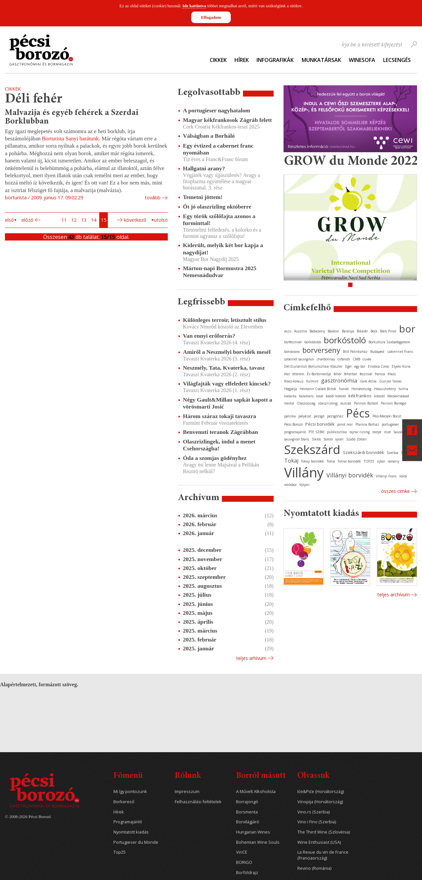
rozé (387, 432)
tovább (153, 197)
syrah (339, 439)
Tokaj (291, 460)
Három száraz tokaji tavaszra (219, 416)
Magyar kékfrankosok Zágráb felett (227, 120)
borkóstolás (312, 342)
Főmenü (128, 776)
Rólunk (188, 776)
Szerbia (392, 452)
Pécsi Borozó (293, 424)
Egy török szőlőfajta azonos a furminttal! (219, 219)
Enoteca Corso (378, 366)
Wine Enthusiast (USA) (319, 842)
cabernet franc (400, 351)
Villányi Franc (386, 476)
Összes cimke (395, 491)
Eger (348, 366)
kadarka (290, 396)
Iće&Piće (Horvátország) (320, 791)
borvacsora (292, 351)
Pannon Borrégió (393, 403)
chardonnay (326, 359)
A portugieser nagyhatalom (216, 110)
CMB (356, 359)
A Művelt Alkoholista (256, 791)
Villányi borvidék (349, 475)
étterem (298, 374)
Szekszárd (312, 449)
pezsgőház (335, 416)
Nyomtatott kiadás (131, 832)
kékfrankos (360, 396)
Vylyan (304, 484)
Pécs (358, 413)
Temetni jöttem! (203, 197)
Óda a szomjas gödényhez (215, 458)
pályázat (304, 416)
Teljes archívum (393, 594)
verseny (393, 461)
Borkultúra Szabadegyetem (389, 342)
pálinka (290, 416)
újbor (381, 461)
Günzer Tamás (390, 381)
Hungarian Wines (253, 832)
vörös (403, 476)
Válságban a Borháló (209, 135)
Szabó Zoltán (356, 439)
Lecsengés (397, 60)
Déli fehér (33, 99)
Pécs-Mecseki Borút (387, 416)
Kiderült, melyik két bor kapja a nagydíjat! (223, 248)
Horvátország (361, 388)
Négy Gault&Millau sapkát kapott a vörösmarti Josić (227, 403)
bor (407, 328)
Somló (328, 439)
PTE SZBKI (316, 432)
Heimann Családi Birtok (318, 388)
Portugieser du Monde (135, 842)
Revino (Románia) (314, 868)
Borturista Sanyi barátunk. (71, 138)
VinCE (241, 852)
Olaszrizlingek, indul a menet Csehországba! (219, 445)
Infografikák (275, 60)
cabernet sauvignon (299, 359)
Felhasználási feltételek (198, 802)
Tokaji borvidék (312, 461)
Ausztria (300, 331)
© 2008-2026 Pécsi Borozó (28, 816)
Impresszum (187, 791)
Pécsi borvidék (320, 424)
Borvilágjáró (247, 822)
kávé (319, 396)
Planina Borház (367, 424)
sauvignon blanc (296, 439)
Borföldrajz (247, 872)
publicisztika (337, 432)
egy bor (359, 366)
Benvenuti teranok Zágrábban (220, 432)
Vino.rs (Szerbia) (313, 812)
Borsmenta (247, 812)
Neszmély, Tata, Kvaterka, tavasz (224, 367)
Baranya (348, 331)
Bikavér (362, 331)
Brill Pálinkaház (355, 351)
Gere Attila (368, 381)
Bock (374, 331)
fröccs (392, 374)
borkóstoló (345, 340)
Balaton (333, 331)
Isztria (403, 388)
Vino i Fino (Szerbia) (316, 822)
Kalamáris (306, 396)
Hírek (241, 60)
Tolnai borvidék (349, 461)
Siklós (316, 439)
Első (9, 220)
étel (287, 374)
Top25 (119, 852)
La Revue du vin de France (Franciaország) (322, 855)
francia (380, 374)
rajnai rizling (359, 432)
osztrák (345, 403)
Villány (304, 472)
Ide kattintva (194, 5)
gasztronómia (339, 380)
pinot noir (345, 424)
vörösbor (290, 484)
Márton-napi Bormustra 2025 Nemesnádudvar (219, 271)
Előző (27, 220)
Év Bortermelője (319, 374)
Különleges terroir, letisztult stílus (224, 320)
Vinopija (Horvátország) (320, 802)
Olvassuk (313, 776)
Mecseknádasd (398, 396)
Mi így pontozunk (130, 791)
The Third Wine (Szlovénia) (323, 832)
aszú (287, 331)
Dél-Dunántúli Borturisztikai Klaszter (313, 366)
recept (376, 432)
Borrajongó (247, 802)
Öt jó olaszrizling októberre (217, 206)
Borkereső (124, 802)
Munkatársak (321, 60)
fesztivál (366, 374)
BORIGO (244, 862)
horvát (344, 388)
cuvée (367, 359)
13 (83, 220)
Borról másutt (261, 776)
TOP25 (369, 461)
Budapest (377, 351)
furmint (312, 381)
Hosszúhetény (385, 388)
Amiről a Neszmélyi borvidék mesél (227, 352)
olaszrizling (328, 403)
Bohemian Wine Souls (258, 842)
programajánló (295, 432)
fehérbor (350, 374)
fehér (338, 374)
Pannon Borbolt (366, 403)
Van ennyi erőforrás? (209, 335)
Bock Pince (388, 331)
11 (64, 220)
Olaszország (306, 403)
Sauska (398, 432)
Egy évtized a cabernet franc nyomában (218, 149)
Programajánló (127, 822)
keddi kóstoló (336, 396)
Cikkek (218, 60)
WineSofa (362, 60)
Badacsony (317, 331)
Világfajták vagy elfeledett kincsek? (227, 383)
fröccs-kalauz (294, 381)
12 (73, 220)
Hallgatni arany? (204, 168)
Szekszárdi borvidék (363, 452)
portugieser (390, 424)
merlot (289, 403)
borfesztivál (293, 342)
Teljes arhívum (251, 658)
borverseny (321, 350)
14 (93, 220)
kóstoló (379, 396)
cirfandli (344, 359)
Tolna (331, 461)
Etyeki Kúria (401, 366)
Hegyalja (290, 388)
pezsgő (319, 416)
